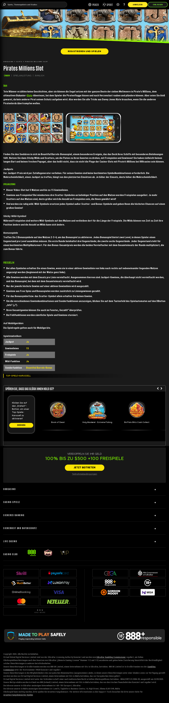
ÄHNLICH (39, 75)
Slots (29, 95)
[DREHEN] (21, 425)
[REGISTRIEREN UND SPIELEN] (84, 51)
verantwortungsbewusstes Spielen (18, 695)
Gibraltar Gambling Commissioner (111, 657)
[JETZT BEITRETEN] (84, 468)
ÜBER (7, 75)
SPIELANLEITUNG (22, 75)
